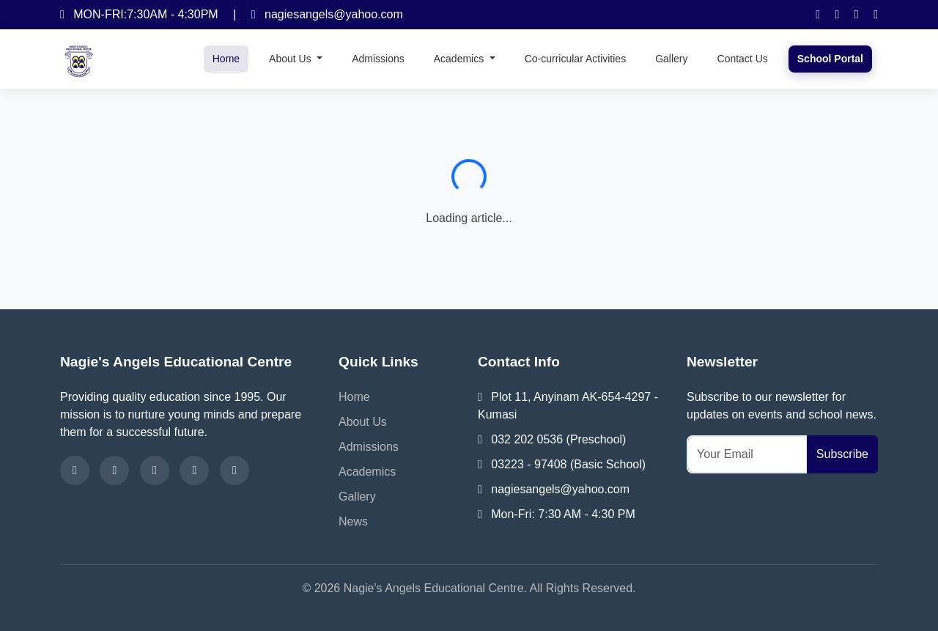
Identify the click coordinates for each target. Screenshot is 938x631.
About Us (363, 422)
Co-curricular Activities (575, 58)
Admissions (378, 58)
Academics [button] (460, 58)
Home (226, 58)
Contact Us (742, 58)
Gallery (671, 58)
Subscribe (842, 454)
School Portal (830, 58)
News (353, 521)
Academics (367, 471)
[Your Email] (747, 454)
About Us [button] (291, 58)
